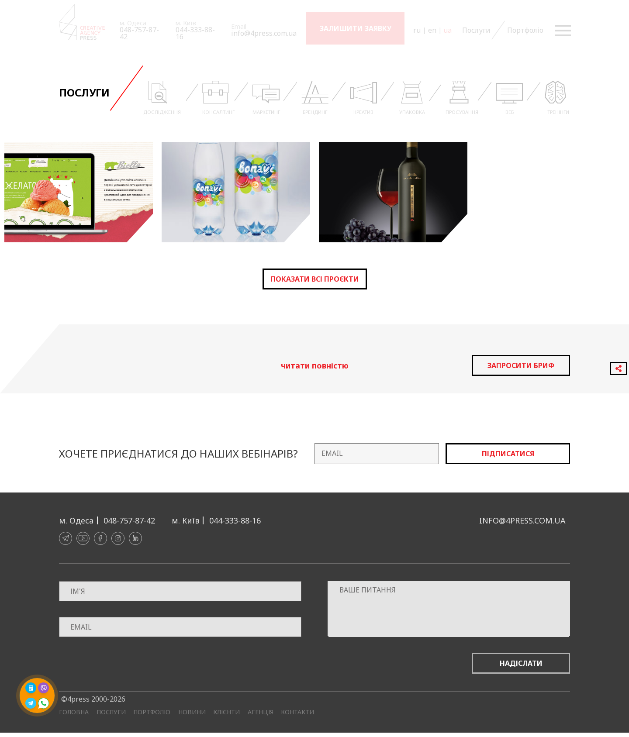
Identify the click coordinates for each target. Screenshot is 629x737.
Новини (192, 712)
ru (416, 30)
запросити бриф (520, 365)
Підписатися (508, 453)
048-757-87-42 (139, 33)
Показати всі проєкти (314, 279)
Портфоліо (524, 30)
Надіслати (521, 663)
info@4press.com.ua (264, 33)
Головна (74, 712)
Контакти (297, 712)
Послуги (475, 30)
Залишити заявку (355, 28)
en (432, 30)
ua (447, 30)
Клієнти (226, 712)
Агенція (260, 712)
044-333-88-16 (195, 33)
